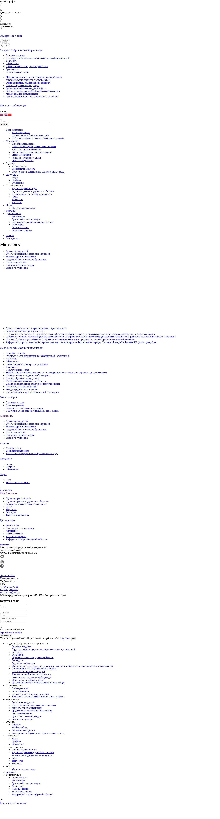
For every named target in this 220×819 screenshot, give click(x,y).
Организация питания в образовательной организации (32, 96)
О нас (8, 479)
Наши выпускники (21, 132)
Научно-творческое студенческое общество (33, 191)
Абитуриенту (12, 141)
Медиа (9, 205)
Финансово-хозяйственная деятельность (26, 88)
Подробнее (65, 638)
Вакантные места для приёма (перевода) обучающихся (33, 91)
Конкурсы (17, 202)
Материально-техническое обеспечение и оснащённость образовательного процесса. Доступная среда (56, 372)
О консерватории (14, 130)
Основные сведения (15, 55)
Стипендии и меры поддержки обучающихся (28, 83)
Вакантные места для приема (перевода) (31, 677)
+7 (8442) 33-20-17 (9, 589)
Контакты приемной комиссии (27, 149)
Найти (4, 124)
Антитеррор (18, 224)
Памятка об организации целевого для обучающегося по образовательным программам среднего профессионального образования (70, 339)
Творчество (17, 199)
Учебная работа (19, 166)
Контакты (10, 210)
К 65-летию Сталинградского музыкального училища (38, 138)
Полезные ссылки (20, 227)
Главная (10, 235)
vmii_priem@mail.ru (10, 592)
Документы (11, 61)
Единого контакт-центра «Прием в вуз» (25, 331)
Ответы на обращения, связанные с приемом (34, 146)
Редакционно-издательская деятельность (32, 194)
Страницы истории (15, 402)
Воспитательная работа (23, 169)
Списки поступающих (23, 160)
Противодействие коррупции (26, 219)
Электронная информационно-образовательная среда (38, 171)
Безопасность (18, 216)
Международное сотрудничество (22, 94)
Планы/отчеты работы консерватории (30, 135)
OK (73, 638)
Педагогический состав (17, 72)
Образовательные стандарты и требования (27, 66)
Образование (12, 63)
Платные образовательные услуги (22, 85)
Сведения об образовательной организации (21, 50)
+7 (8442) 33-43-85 (9, 586)
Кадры (15, 177)
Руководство (12, 69)
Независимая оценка (22, 230)
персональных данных (11, 632)
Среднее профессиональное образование (32, 152)
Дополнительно (13, 213)
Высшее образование (22, 155)
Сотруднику (12, 174)
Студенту (10, 163)
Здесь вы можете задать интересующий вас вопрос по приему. (36, 328)
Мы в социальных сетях (23, 208)
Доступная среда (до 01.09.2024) (22, 386)
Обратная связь (7, 575)
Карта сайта (6, 490)
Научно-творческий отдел (24, 188)
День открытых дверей (23, 144)
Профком (16, 180)
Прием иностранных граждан (26, 157)
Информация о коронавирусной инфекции (32, 222)
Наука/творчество (14, 185)
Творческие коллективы (17, 515)
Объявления (18, 183)
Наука (14, 197)
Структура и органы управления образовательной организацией (37, 58)
